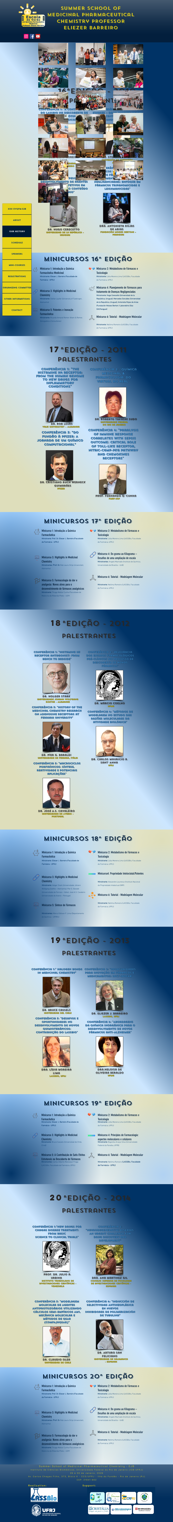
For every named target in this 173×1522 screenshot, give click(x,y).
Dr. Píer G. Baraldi (56, 755)
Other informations (17, 299)
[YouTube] (38, 36)
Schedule (17, 242)
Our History (17, 231)
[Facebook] (32, 36)
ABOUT (17, 220)
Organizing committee (17, 287)
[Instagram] (26, 36)
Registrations (17, 276)
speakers (16, 254)
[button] (35, 269)
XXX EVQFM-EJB (17, 209)
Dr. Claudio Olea (56, 1359)
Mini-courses (17, 265)
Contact (16, 310)
